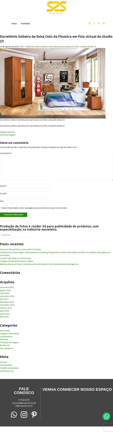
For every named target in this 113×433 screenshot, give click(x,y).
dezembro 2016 (7, 302)
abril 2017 (4, 299)
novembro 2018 (7, 296)
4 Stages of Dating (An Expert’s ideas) (16, 261)
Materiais (4, 339)
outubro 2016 (6, 308)
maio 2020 (4, 293)
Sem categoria (6, 348)
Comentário (6, 153)
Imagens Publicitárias (9, 333)
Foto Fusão (5, 331)
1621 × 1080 (25, 46)
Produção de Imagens (9, 342)
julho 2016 (4, 311)
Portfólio (25, 23)
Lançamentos (6, 336)
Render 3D (5, 345)
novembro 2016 (7, 305)
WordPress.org (6, 371)
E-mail (3, 193)
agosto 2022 (5, 290)
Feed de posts (6, 365)
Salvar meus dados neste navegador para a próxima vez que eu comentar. (34, 208)
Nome (3, 186)
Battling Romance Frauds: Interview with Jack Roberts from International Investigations (39, 264)
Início (14, 23)
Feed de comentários (9, 368)
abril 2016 (4, 317)
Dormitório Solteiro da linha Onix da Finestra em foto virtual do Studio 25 (63, 46)
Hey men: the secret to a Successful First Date (20, 249)
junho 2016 (5, 314)
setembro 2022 (7, 287)
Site (2, 201)
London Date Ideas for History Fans (15, 258)
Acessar (3, 362)
